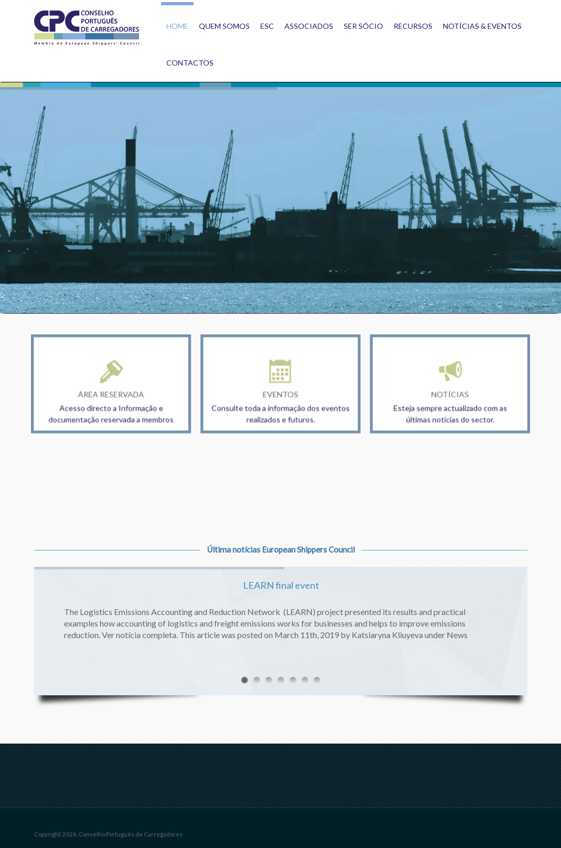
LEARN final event (281, 585)
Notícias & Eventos (482, 26)
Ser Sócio (363, 26)
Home (177, 26)
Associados (308, 26)
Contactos (190, 62)
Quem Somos (224, 26)
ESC (267, 26)
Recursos (413, 26)
